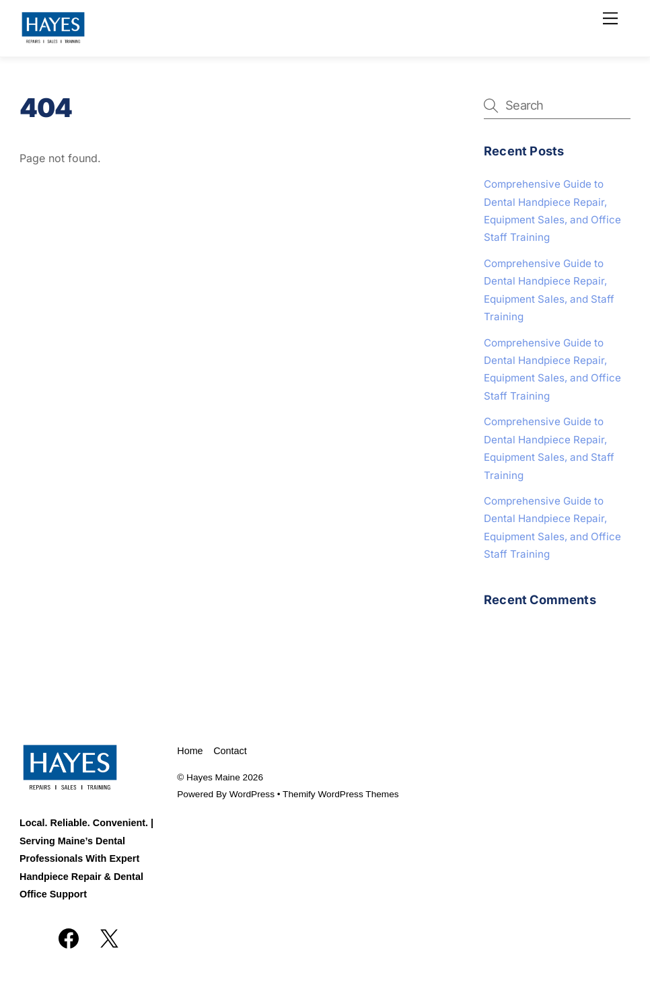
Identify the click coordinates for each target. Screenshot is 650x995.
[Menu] (610, 18)
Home (190, 750)
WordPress (252, 794)
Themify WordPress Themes (341, 794)
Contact (230, 750)
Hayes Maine (213, 777)
